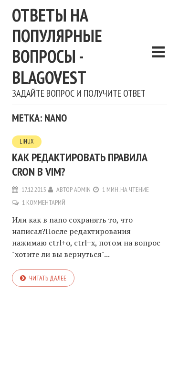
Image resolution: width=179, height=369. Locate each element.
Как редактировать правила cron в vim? (79, 164)
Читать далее (47, 278)
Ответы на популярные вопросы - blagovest (57, 46)
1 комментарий (43, 202)
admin (82, 189)
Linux (27, 141)
